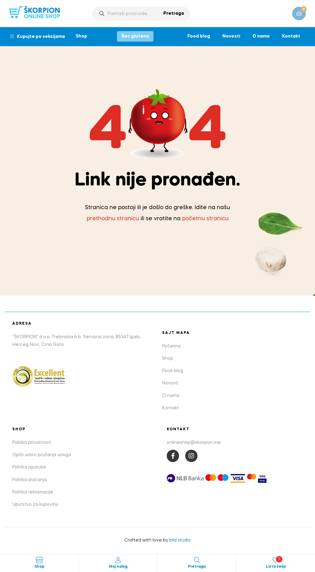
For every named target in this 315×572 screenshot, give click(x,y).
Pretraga (173, 13)
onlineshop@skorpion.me (194, 442)
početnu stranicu (205, 218)
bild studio (180, 540)
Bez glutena (135, 36)
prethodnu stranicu (113, 218)
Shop (81, 36)
